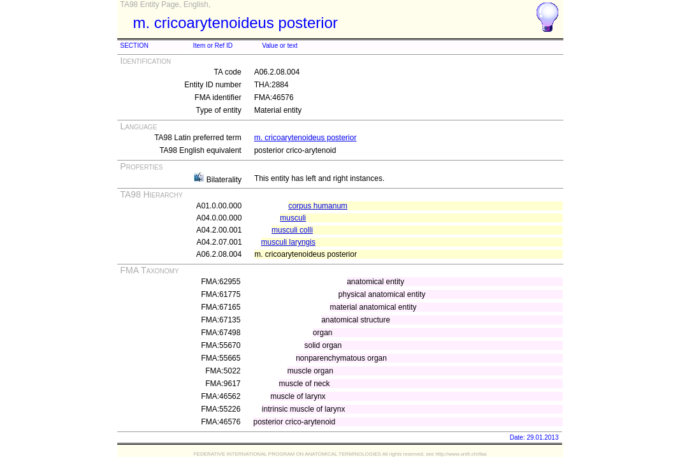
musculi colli (292, 230)
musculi (293, 217)
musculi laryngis (288, 242)
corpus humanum (317, 205)
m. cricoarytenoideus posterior (305, 137)
